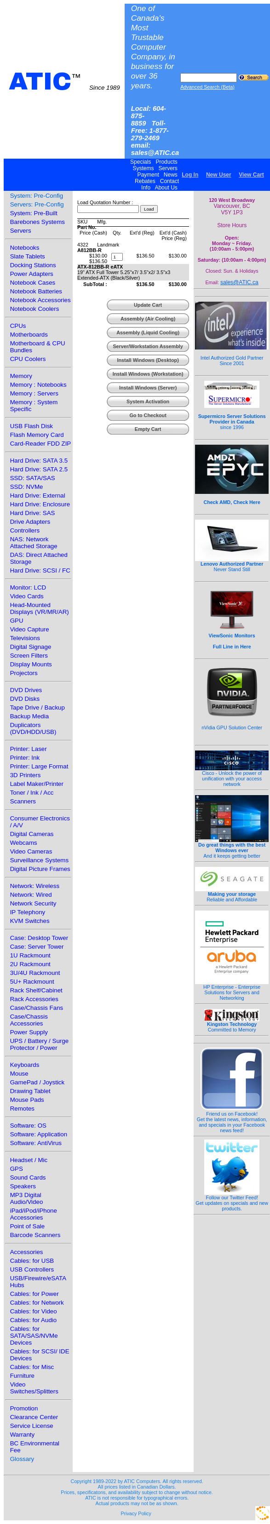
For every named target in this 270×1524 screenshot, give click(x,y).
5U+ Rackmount (32, 981)
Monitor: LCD (28, 587)
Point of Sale (27, 1226)
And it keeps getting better (232, 848)
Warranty (22, 1434)
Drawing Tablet (30, 1091)
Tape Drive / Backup (37, 707)
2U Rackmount (30, 964)
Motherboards (29, 334)
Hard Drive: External (37, 495)
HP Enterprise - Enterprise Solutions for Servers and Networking (232, 990)
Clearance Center (34, 1417)
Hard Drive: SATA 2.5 (39, 469)
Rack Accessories (34, 999)
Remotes (22, 1108)
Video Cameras (31, 851)
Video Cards (27, 596)
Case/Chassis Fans (36, 1007)
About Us (166, 187)
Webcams (23, 842)
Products (166, 162)
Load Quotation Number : (105, 202)
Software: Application (38, 1134)
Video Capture (29, 629)
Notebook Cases (33, 282)
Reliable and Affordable (232, 894)
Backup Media (29, 716)
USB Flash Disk (31, 426)
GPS (16, 1168)
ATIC (64, 81)
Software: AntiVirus (36, 1143)
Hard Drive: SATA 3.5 (39, 460)
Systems (143, 168)
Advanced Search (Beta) (207, 87)
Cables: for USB (32, 1260)
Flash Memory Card (37, 434)
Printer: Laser (28, 748)
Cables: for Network (37, 1302)
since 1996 (232, 416)
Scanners (23, 801)
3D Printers (25, 775)
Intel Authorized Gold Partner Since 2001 (232, 355)
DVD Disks (25, 698)
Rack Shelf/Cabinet (36, 990)
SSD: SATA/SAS (32, 478)
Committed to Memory (231, 1024)
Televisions (25, 638)
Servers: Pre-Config (37, 204)
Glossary (22, 1458)
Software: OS (28, 1125)
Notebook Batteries (36, 291)
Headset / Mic (28, 1160)
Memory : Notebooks (38, 384)
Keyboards (25, 1064)
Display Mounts (31, 664)
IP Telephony (28, 912)
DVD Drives (26, 690)
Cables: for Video (33, 1311)
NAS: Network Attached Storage (33, 543)
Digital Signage (31, 646)
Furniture (22, 1375)
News (170, 175)
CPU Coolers (28, 358)
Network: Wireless (34, 885)
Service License (31, 1425)
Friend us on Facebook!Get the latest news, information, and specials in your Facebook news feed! (232, 1119)
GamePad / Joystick (37, 1082)
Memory (21, 375)
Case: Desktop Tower (39, 937)
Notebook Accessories (40, 300)
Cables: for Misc (32, 1367)
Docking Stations (33, 265)
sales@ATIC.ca (239, 282)
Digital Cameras (32, 834)
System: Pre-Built (33, 213)
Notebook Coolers (34, 308)
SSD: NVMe (26, 486)
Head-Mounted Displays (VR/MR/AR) (39, 608)
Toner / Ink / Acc (32, 792)
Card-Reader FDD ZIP (40, 443)
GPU (16, 620)
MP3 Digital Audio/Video (26, 1198)
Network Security (33, 903)
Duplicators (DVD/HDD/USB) (33, 728)
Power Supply (29, 1032)
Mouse (19, 1073)
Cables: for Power (34, 1293)
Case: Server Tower (37, 946)
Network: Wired (31, 894)
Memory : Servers (34, 393)
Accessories (26, 1252)
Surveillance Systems (39, 860)
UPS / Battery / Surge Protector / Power (39, 1044)
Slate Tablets (27, 256)
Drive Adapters (30, 521)
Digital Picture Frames (40, 868)
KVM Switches (30, 920)
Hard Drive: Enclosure (40, 504)
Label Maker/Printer (36, 783)
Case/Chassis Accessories (29, 1020)
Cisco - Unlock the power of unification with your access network (232, 776)
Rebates (145, 181)
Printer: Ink (25, 757)
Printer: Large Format (39, 766)
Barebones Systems (37, 221)
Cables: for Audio (33, 1320)
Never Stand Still (232, 564)
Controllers (25, 530)
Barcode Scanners (35, 1235)
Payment (148, 175)
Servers (168, 168)
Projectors (24, 673)
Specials (141, 162)
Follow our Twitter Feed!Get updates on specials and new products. (231, 1200)
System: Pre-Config (36, 195)
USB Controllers (32, 1269)
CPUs (18, 325)
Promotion (24, 1408)
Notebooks (25, 247)
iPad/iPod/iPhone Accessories (33, 1214)
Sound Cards (28, 1177)
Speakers (23, 1186)
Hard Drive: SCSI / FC (40, 570)
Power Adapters (31, 273)
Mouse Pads (27, 1099)
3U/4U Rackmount (35, 972)
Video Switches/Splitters (34, 1388)
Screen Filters (29, 655)
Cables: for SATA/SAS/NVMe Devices (34, 1335)
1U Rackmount (30, 955)
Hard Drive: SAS (32, 513)
